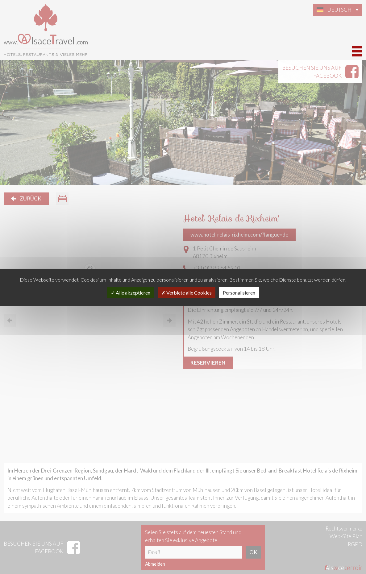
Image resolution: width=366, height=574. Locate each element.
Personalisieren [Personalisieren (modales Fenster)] (239, 292)
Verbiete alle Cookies (186, 292)
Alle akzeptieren (130, 292)
